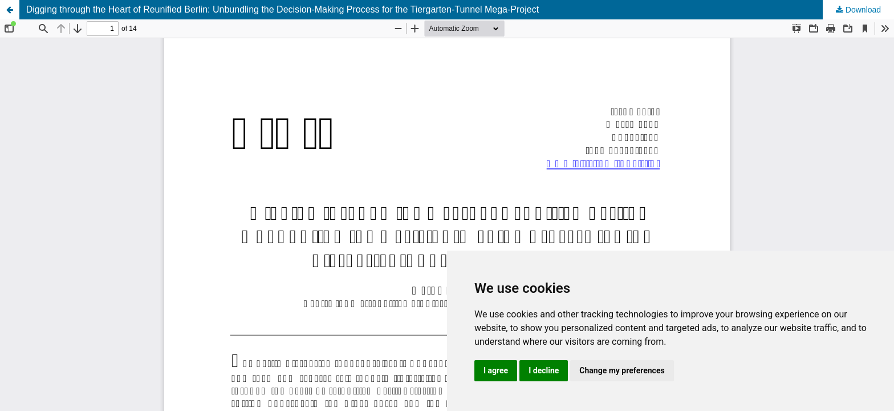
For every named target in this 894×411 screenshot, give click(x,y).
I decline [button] (544, 370)
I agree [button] (495, 370)
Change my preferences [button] (621, 370)
